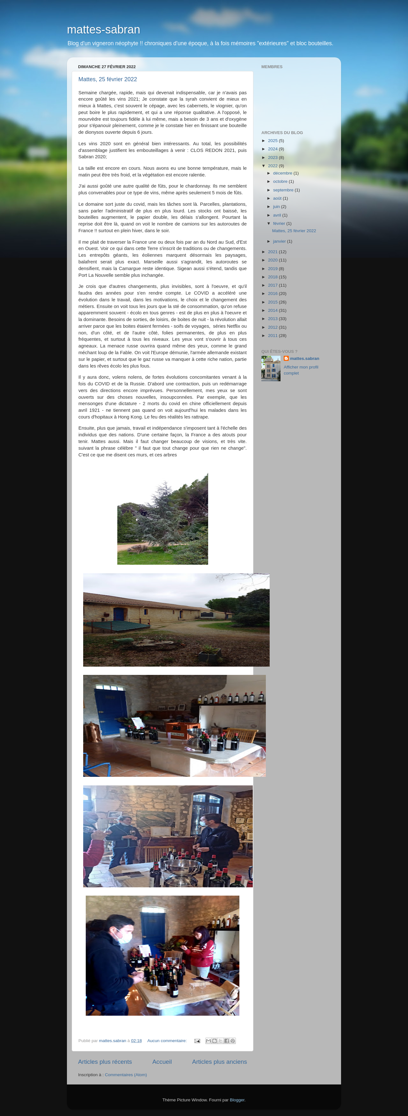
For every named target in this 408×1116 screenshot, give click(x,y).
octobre (281, 181)
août (278, 198)
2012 (273, 327)
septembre (284, 190)
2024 (273, 149)
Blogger (237, 1100)
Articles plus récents (105, 1061)
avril (277, 215)
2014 (273, 310)
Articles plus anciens (219, 1061)
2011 (273, 335)
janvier (280, 241)
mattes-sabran (103, 29)
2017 (273, 285)
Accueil (162, 1061)
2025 (273, 140)
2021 (273, 251)
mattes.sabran (304, 358)
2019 (273, 268)
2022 (273, 165)
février (279, 223)
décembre (283, 173)
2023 (273, 157)
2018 (273, 277)
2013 (273, 318)
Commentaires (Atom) (126, 1074)
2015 (273, 302)
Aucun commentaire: (167, 1040)
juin (277, 206)
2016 (273, 293)
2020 (273, 260)
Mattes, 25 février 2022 (107, 79)
